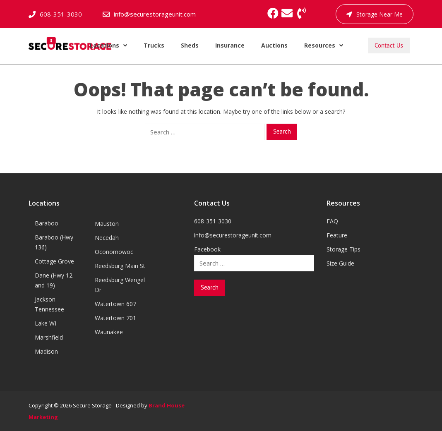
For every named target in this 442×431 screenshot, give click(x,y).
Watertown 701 (115, 318)
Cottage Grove (54, 261)
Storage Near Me (374, 14)
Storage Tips (343, 249)
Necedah (107, 238)
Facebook (207, 249)
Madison (46, 351)
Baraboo (46, 223)
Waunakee (109, 332)
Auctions (274, 45)
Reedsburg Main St (120, 266)
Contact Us (389, 45)
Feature (337, 235)
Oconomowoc (114, 252)
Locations (108, 45)
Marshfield (49, 337)
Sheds (190, 45)
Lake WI (45, 323)
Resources (323, 45)
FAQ (332, 221)
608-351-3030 (61, 14)
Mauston (107, 223)
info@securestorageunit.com (155, 14)
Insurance (230, 45)
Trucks (154, 45)
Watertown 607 (115, 304)
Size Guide (340, 263)
